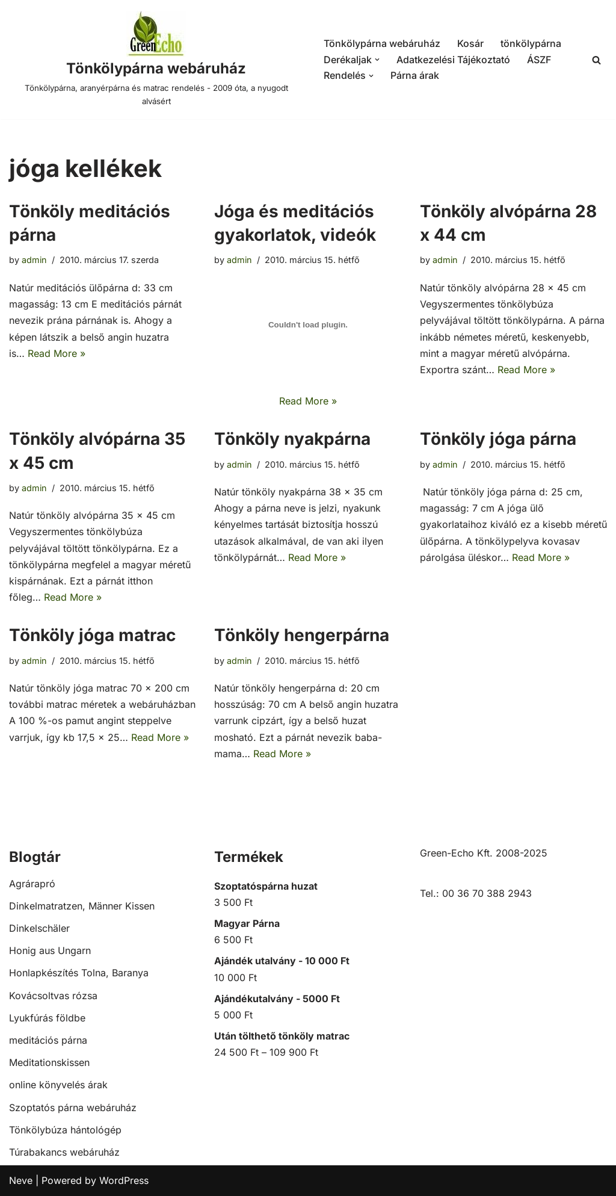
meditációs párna (48, 1040)
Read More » (56, 353)
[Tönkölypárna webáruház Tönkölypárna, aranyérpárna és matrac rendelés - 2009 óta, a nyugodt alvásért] (156, 59)
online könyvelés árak (58, 1085)
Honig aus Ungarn (50, 950)
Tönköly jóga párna (498, 439)
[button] (377, 59)
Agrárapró (32, 884)
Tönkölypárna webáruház (382, 43)
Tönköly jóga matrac (92, 635)
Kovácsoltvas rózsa (53, 996)
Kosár (470, 43)
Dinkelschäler (39, 928)
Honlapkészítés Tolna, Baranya (79, 973)
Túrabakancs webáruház (64, 1152)
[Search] (596, 59)
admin (34, 260)
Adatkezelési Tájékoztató (453, 60)
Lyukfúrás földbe (47, 1018)
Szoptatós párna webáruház (73, 1107)
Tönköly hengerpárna (301, 635)
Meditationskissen (49, 1062)
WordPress (124, 1180)
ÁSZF (539, 60)
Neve (20, 1180)
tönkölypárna (530, 43)
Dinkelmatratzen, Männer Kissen (82, 906)
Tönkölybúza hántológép (65, 1130)
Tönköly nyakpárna (292, 439)
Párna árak (414, 75)
